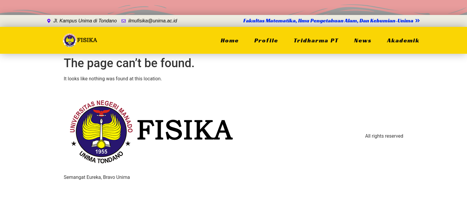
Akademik (403, 40)
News (363, 40)
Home (230, 40)
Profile (266, 40)
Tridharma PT (316, 40)
